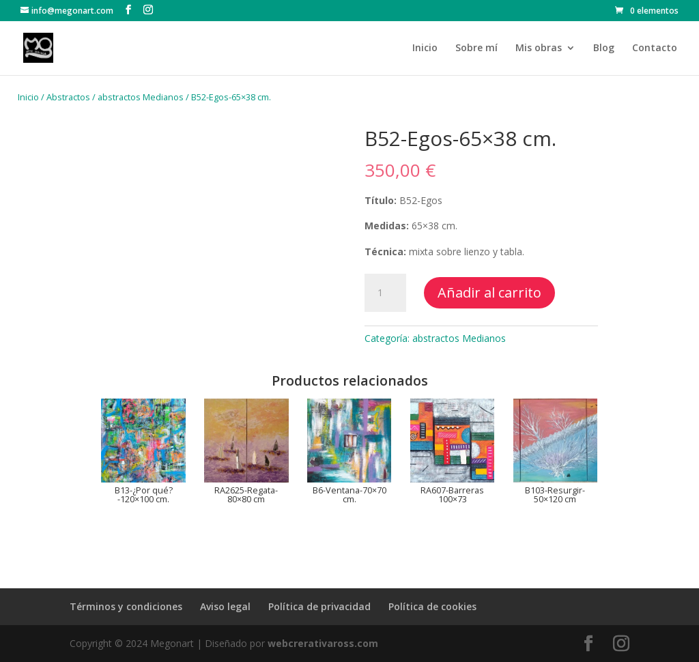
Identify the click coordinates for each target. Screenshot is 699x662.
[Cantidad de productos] (385, 293)
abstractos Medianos (141, 97)
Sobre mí (476, 48)
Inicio (425, 48)
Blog (603, 48)
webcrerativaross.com (323, 643)
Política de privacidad (319, 606)
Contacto (654, 48)
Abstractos (68, 97)
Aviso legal (225, 606)
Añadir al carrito (489, 292)
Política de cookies (432, 606)
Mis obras (538, 48)
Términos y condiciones (126, 606)
